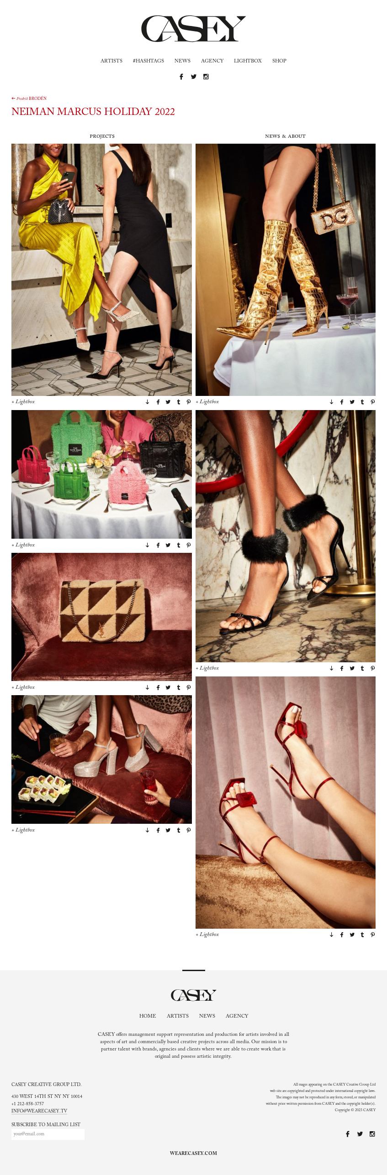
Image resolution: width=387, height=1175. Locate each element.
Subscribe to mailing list (45, 1125)
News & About (285, 136)
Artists (111, 61)
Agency (212, 61)
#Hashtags (148, 61)
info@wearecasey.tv (39, 1111)
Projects (102, 136)
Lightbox (248, 61)
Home (147, 1016)
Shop (279, 61)
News (183, 61)
